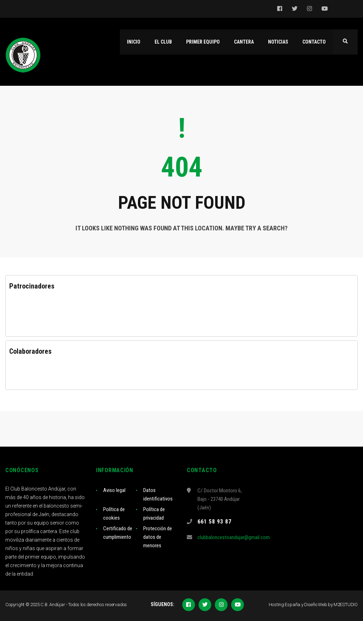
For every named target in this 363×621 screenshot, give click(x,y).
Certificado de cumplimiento (117, 532)
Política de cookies (114, 513)
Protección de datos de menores (157, 537)
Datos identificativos (158, 494)
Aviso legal (114, 490)
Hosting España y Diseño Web (298, 604)
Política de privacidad (154, 513)
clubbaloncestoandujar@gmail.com (233, 537)
